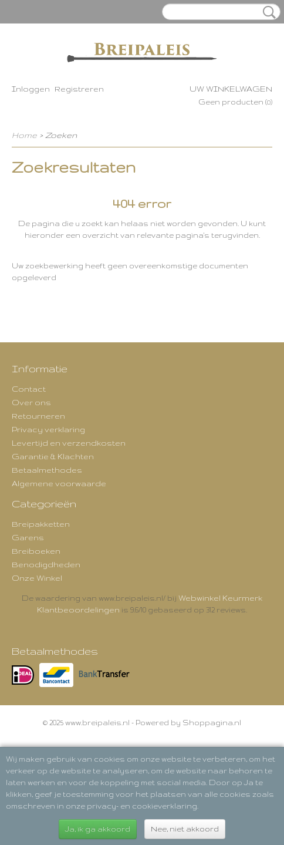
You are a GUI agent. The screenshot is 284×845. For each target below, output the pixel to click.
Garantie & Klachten (53, 456)
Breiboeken (36, 551)
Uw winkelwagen (231, 89)
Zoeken (267, 12)
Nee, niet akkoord (185, 829)
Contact (29, 389)
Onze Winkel (37, 578)
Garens (28, 537)
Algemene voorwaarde (59, 483)
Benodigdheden (46, 564)
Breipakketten (41, 524)
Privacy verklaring (48, 429)
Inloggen (31, 89)
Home (24, 135)
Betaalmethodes (47, 470)
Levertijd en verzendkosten (69, 443)
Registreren (79, 89)
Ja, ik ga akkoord (97, 829)
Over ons (31, 402)
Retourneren (38, 416)
